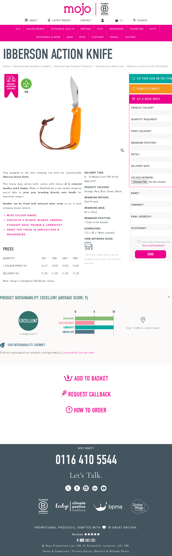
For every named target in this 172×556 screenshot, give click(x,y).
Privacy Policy (82, 551)
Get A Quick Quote (146, 99)
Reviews (86, 534)
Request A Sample (146, 89)
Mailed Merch (36, 28)
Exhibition (136, 28)
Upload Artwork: (142, 177)
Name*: (135, 193)
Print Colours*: (141, 131)
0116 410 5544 (86, 459)
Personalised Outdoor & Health (32, 66)
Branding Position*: (144, 142)
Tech (100, 28)
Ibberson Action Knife (57, 54)
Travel (114, 37)
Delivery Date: (141, 166)
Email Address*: (141, 216)
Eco (18, 28)
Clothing (98, 37)
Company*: (137, 204)
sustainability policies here (78, 352)
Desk (82, 37)
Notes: (135, 154)
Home (6, 66)
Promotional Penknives (110, 66)
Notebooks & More (48, 37)
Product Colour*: (142, 107)
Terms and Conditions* (153, 245)
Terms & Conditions (56, 551)
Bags (70, 37)
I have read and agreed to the (155, 243)
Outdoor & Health (63, 28)
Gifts (153, 28)
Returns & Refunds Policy (112, 551)
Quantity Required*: (144, 119)
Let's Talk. (86, 475)
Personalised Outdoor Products (73, 66)
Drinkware (116, 28)
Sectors (130, 37)
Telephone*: (139, 228)
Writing (86, 28)
